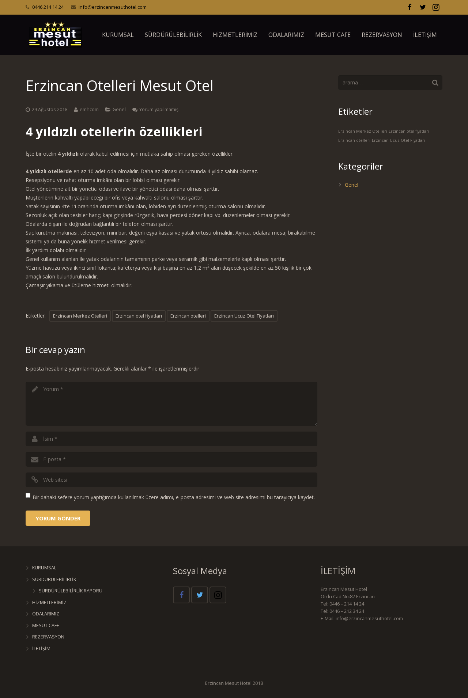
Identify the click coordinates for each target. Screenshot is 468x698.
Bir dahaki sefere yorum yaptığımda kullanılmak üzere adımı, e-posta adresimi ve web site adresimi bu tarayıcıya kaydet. (174, 497)
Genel (119, 109)
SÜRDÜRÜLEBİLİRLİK (54, 579)
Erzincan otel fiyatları (139, 315)
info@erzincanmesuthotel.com (113, 7)
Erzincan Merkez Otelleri (80, 315)
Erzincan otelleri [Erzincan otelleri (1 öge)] (354, 140)
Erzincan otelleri (188, 315)
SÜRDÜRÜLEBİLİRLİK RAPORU (70, 591)
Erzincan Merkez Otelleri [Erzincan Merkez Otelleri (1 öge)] (362, 131)
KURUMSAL (44, 568)
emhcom (89, 109)
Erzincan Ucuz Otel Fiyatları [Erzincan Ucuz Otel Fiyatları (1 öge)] (398, 140)
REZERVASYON (48, 637)
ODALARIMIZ (45, 614)
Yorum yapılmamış (158, 109)
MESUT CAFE (45, 625)
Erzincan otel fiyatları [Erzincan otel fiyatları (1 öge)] (409, 131)
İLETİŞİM (41, 648)
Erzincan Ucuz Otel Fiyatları (244, 315)
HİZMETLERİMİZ (49, 602)
